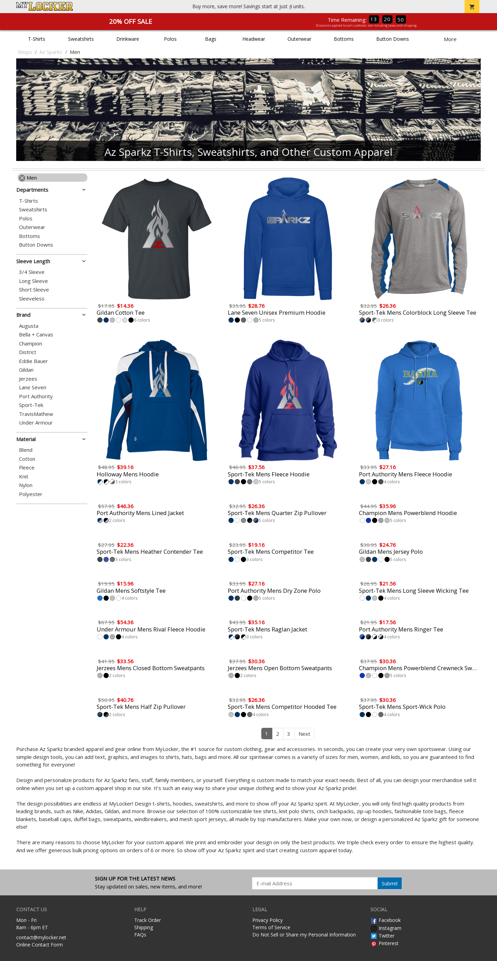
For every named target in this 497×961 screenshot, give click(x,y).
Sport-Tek (31, 405)
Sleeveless (32, 299)
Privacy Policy (267, 920)
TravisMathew (36, 414)
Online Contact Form (39, 944)
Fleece (27, 467)
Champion (30, 343)
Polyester (30, 494)
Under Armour (36, 423)
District (27, 352)
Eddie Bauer (33, 361)
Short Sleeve (34, 290)
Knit (23, 476)
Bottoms (344, 39)
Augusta (28, 326)
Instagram (385, 928)
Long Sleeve (33, 281)
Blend (25, 450)
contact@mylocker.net (41, 937)
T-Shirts (36, 39)
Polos (170, 39)
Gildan (26, 370)
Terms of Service (271, 927)
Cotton (27, 459)
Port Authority (36, 396)
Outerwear (299, 39)
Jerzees (28, 379)
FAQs (140, 934)
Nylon (25, 485)
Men (28, 177)
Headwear (253, 39)
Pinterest (384, 943)
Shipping (143, 927)
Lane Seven (32, 387)
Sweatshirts (81, 39)
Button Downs (392, 39)
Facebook (385, 920)
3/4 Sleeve (32, 272)
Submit (390, 883)
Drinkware (127, 39)
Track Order (147, 920)
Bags (210, 39)
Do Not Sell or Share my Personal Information (304, 934)
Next (304, 733)
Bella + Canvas (36, 334)
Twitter (382, 935)
